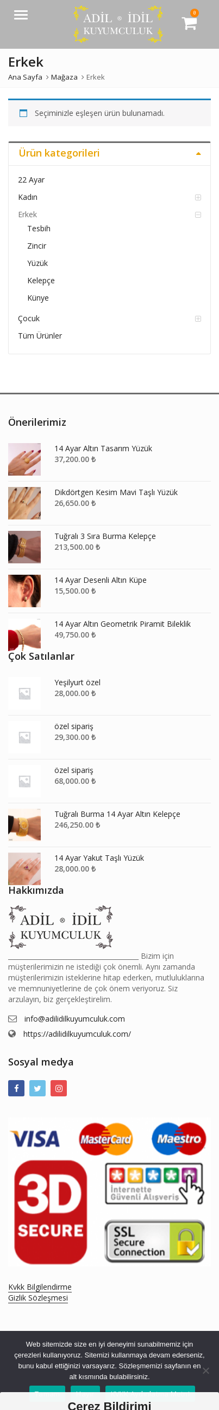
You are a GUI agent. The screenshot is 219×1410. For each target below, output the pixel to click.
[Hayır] (205, 1370)
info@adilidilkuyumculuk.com (74, 1018)
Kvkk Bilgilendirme (40, 1287)
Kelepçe (41, 280)
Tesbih (39, 228)
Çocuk (29, 318)
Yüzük (37, 263)
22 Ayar (31, 179)
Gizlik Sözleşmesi (38, 1297)
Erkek (27, 214)
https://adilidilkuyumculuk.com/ (77, 1034)
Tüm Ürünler (40, 335)
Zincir (36, 246)
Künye (38, 298)
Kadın (27, 197)
